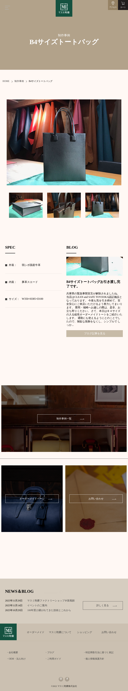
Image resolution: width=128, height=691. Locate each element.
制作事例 (19, 81)
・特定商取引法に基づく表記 (98, 652)
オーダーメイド (35, 632)
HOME (5, 81)
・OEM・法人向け (16, 659)
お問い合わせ (96, 498)
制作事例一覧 (64, 418)
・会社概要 (12, 652)
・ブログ (49, 652)
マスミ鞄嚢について (60, 632)
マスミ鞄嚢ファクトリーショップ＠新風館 (54, 600)
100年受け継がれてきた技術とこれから (54, 610)
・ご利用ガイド (53, 659)
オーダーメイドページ (32, 498)
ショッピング (84, 632)
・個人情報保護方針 (93, 659)
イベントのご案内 (41, 605)
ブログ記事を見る (94, 333)
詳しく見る (102, 605)
